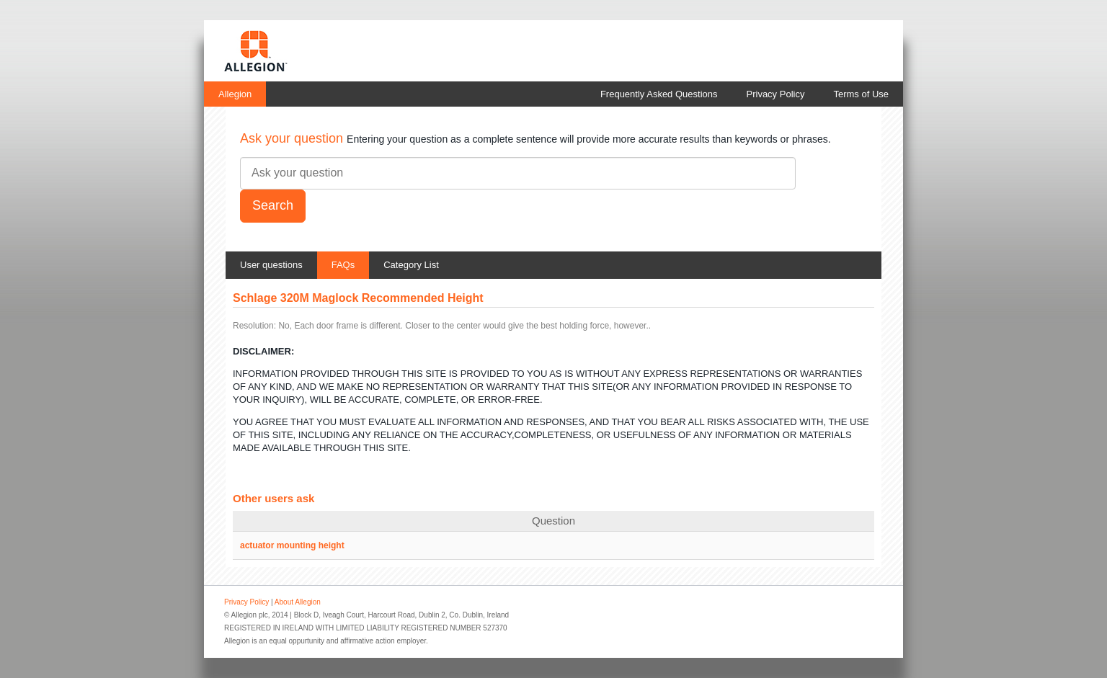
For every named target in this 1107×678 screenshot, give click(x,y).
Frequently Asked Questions (659, 94)
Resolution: (254, 326)
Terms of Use (861, 94)
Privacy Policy (776, 94)
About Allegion (298, 602)
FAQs (343, 264)
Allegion (235, 94)
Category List (411, 264)
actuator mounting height (292, 545)
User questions (271, 264)
